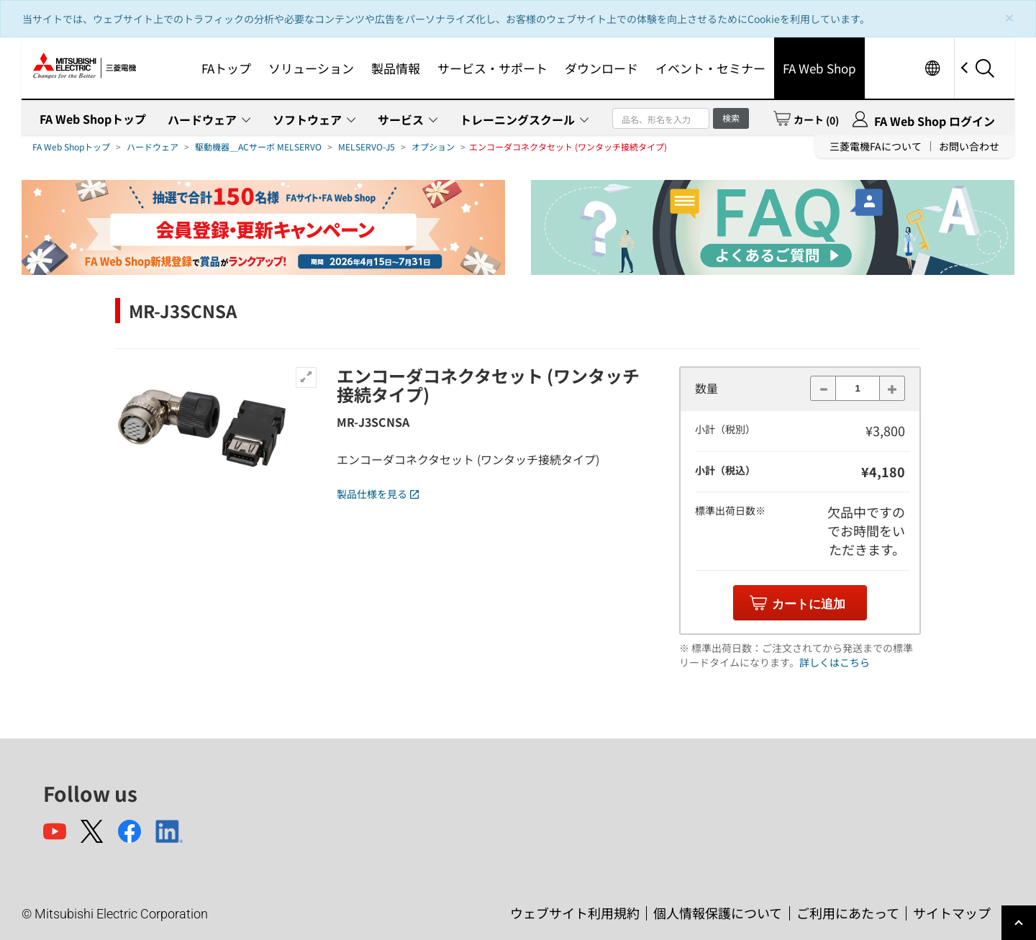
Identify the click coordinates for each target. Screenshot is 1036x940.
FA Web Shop (819, 68)
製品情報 (395, 68)
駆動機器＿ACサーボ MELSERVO (258, 146)
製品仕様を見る (378, 494)
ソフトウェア (307, 119)
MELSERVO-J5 (366, 146)
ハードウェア (202, 119)
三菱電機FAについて (876, 146)
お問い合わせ (969, 146)
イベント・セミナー (710, 68)
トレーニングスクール (517, 119)
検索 (731, 118)
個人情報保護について (717, 912)
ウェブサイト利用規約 (575, 912)
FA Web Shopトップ (93, 118)
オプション (433, 146)
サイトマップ (952, 912)
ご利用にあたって (847, 912)
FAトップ (226, 68)
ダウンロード (601, 68)
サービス (401, 119)
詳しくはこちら (834, 662)
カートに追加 (808, 604)
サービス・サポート (492, 68)
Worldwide (932, 68)
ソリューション (311, 68)
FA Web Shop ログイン (934, 121)
